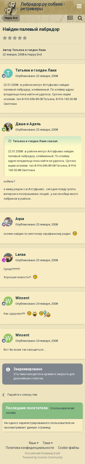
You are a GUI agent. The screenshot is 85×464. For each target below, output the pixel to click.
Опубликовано (36, 76)
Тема (48, 443)
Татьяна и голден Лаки (29, 50)
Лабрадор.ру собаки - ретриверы (42, 6)
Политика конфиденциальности (30, 448)
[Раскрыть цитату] (10, 141)
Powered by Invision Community (43, 457)
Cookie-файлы (68, 448)
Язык (34, 443)
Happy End (34, 54)
